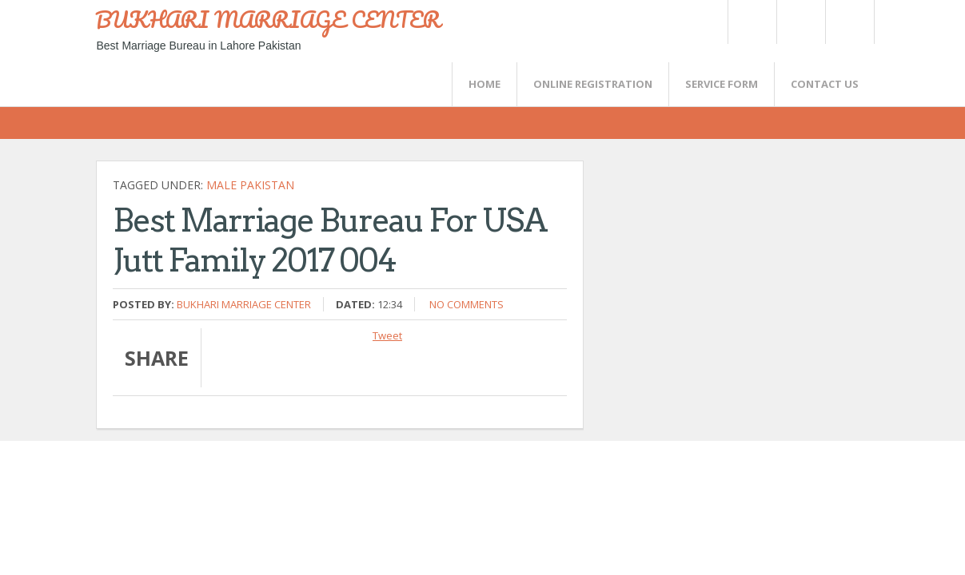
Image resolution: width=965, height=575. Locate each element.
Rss (800, 22)
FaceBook (846, 22)
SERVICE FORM (721, 84)
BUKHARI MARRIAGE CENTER (268, 19)
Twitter (751, 22)
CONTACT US (825, 84)
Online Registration (592, 84)
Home (484, 84)
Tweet (387, 335)
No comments (466, 304)
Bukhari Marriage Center (244, 304)
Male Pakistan (250, 184)
